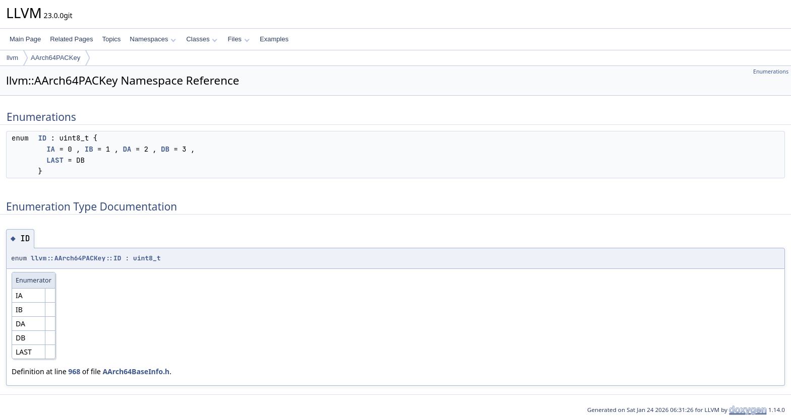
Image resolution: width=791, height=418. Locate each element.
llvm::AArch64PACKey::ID (76, 258)
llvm (12, 57)
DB (165, 149)
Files (238, 39)
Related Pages (71, 39)
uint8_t (147, 258)
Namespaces (153, 39)
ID (42, 138)
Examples (274, 39)
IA (50, 149)
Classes (201, 39)
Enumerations (770, 71)
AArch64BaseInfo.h (136, 371)
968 (74, 371)
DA (127, 149)
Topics (111, 39)
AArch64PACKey (55, 57)
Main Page (25, 39)
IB (89, 149)
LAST (55, 160)
